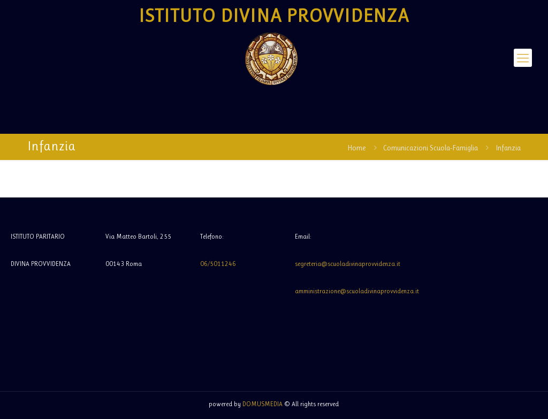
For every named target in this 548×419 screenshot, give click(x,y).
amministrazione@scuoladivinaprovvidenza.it (357, 291)
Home (356, 147)
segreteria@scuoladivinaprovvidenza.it (347, 264)
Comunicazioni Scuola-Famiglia (430, 147)
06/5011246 (218, 264)
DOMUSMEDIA (262, 404)
